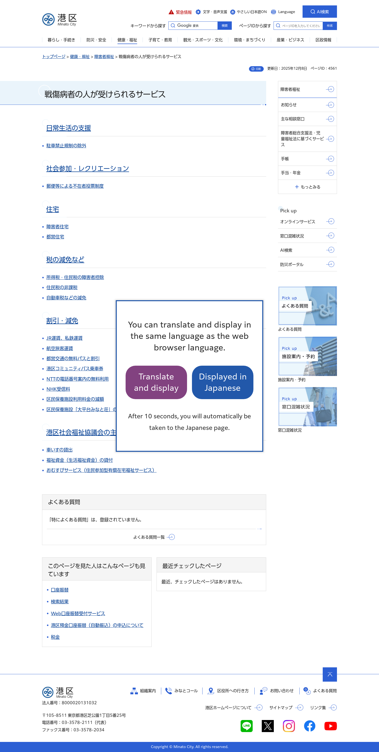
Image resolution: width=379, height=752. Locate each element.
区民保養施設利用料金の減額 (75, 399)
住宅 (52, 209)
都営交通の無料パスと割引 (73, 358)
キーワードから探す (172, 25)
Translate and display (156, 382)
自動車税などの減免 (66, 298)
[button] (180, 11)
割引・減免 (62, 320)
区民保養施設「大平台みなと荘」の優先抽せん (92, 409)
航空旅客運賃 (59, 348)
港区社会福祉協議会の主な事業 (91, 432)
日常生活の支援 (68, 128)
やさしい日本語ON (252, 12)
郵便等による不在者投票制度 (75, 186)
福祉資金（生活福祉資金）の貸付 (79, 460)
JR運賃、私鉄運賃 (64, 338)
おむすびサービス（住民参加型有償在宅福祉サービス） (101, 470)
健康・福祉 (80, 57)
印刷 (258, 69)
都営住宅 (55, 237)
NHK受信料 (58, 389)
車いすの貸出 (59, 450)
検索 (330, 25)
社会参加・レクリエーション (87, 168)
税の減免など (65, 259)
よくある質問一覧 (149, 537)
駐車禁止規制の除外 (66, 145)
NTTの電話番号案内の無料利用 (77, 379)
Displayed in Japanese (223, 382)
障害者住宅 (57, 226)
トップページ (53, 57)
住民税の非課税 (61, 287)
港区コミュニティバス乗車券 (74, 368)
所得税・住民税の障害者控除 (75, 277)
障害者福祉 (104, 57)
